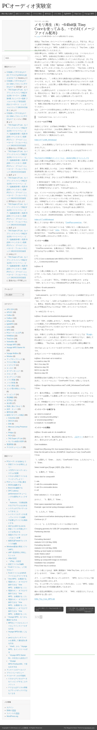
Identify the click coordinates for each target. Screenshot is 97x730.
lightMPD (67, 14)
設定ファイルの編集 (16, 564)
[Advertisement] (65, 636)
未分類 (9, 403)
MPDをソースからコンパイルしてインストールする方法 (18, 626)
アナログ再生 (37, 14)
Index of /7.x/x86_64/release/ (46, 140)
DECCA (11, 421)
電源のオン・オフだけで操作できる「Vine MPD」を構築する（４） (18, 611)
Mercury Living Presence (17, 427)
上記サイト (78, 437)
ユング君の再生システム (16, 389)
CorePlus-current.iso (74, 222)
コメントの (13, 713)
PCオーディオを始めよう (16, 461)
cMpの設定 (12, 558)
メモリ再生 (57, 14)
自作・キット (12, 409)
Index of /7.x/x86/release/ (44, 219)
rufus (57, 230)
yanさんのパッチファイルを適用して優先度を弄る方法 (17, 640)
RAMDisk (10, 336)
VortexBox (11, 342)
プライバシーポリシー (15, 673)
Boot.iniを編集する (15, 488)
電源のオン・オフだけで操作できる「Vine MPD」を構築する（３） (18, 602)
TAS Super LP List (15, 438)
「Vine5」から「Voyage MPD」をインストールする (18, 649)
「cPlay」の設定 (14, 561)
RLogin (89, 334)
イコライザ (11, 365)
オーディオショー (13, 371)
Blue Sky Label (7, 14)
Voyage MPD (89, 14)
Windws (10, 356)
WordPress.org (12, 716)
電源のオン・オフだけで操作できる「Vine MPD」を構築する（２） (18, 593)
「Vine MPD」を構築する (17, 579)
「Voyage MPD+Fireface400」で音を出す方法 (17, 664)
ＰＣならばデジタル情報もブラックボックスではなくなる (17, 690)
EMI (9, 424)
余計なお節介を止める (17, 526)
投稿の (11, 710)
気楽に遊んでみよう (14, 406)
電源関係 (10, 444)
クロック (10, 374)
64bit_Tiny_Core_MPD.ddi (45, 599)
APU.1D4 (10, 309)
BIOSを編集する (14, 485)
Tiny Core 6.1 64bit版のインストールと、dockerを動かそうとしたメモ (62, 158)
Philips (10, 433)
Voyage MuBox (12, 353)
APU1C (9, 312)
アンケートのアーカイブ (16, 670)
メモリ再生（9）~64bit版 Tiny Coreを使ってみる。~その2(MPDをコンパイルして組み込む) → (81, 609)
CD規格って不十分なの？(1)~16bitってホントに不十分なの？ (17, 84)
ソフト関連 (11, 380)
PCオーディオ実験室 (26, 6)
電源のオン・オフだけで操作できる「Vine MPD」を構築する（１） (18, 585)
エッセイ (10, 368)
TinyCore (77, 14)
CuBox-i (10, 318)
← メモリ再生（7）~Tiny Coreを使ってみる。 (48, 609)
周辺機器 (10, 397)
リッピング (11, 394)
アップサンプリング (14, 359)
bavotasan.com (89, 728)
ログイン (10, 707)
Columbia (12, 418)
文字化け (10, 400)
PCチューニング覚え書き (16, 482)
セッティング (12, 377)
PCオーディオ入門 (14, 333)
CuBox (9, 315)
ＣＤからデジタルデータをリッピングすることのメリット (17, 681)
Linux (9, 327)
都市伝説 (48, 14)
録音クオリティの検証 (23, 14)
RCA (10, 435)
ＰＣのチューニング (14, 447)
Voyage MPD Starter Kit (16, 347)
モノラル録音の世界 (16, 441)
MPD (9, 330)
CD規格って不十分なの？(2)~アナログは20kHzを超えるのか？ (17, 75)
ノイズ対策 (11, 383)
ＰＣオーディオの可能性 (16, 676)
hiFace (9, 321)
